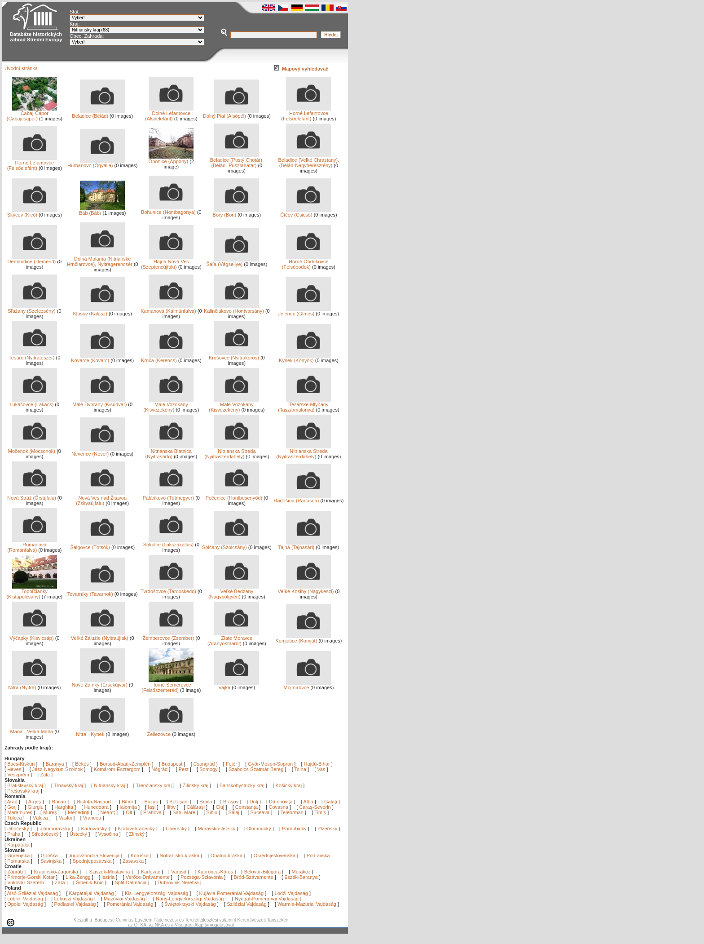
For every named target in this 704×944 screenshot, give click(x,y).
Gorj (12, 807)
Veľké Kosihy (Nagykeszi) (306, 589)
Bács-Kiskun (21, 764)
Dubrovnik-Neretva (178, 882)
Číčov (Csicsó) (305, 212)
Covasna (278, 807)
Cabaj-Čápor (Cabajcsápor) (32, 113)
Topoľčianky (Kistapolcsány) (31, 591)
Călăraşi (196, 807)
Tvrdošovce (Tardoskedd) (168, 589)
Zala (45, 774)
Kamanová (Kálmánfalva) (168, 309)
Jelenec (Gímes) (304, 311)
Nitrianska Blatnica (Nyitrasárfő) (169, 451)
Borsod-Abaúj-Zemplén (125, 764)
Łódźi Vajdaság (291, 893)
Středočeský (45, 834)
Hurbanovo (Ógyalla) (96, 163)
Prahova (153, 812)
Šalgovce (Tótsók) (97, 545)
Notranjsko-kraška (180, 855)
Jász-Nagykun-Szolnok (57, 769)
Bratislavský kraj (25, 785)
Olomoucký (258, 828)
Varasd (178, 871)
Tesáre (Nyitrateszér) (33, 355)
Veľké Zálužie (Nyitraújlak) (99, 636)
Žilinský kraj (196, 785)
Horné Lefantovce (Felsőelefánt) (306, 113)
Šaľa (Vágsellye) (232, 262)
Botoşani (179, 801)
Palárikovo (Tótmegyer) (168, 496)
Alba (309, 801)
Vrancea (93, 817)
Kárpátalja (18, 844)
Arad (13, 801)
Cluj (220, 807)
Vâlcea (41, 817)
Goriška (49, 855)
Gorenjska (18, 855)
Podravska (318, 855)
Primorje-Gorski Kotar (31, 877)
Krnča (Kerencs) (167, 358)
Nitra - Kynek (100, 732)
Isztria (107, 877)
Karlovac (150, 871)
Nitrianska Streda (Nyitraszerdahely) (231, 451)
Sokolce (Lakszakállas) (168, 542)
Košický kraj (288, 785)
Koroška (140, 855)
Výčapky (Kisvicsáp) (33, 636)
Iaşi (152, 807)
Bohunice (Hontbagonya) (168, 210)
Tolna (300, 769)
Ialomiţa (128, 807)
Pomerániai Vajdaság (130, 904)
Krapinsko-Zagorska (56, 871)
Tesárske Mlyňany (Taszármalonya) (304, 404)
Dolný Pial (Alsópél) (231, 114)
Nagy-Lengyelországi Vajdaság (190, 898)
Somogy (208, 769)
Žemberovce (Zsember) (168, 636)
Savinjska (51, 861)
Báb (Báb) (102, 211)
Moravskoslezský (217, 828)
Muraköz (300, 871)
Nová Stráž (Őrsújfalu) (32, 496)
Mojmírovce (307, 685)
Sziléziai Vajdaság (246, 904)
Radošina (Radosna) (302, 498)
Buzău (151, 801)
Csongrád (204, 764)
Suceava (261, 812)
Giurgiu (36, 807)
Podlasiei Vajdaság (75, 904)
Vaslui (66, 817)
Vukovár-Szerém (25, 882)
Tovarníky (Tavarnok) (96, 592)
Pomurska (19, 861)
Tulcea (15, 817)
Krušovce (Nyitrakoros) (234, 355)
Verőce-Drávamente (148, 877)
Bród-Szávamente (253, 877)
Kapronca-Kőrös (215, 871)
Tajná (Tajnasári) (304, 545)
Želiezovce (170, 732)
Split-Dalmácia (130, 882)
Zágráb (15, 871)
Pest (184, 769)
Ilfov (172, 807)
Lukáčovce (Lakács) (33, 402)
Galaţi (331, 801)
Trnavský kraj (69, 785)
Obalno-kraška (227, 855)
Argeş (35, 801)
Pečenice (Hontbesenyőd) (234, 496)
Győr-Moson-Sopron (270, 764)
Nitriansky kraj (109, 785)
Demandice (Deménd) (32, 259)
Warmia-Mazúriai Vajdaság (306, 904)
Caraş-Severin (315, 807)
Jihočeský (18, 828)
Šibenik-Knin (90, 882)
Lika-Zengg (78, 877)
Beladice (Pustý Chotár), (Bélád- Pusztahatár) (237, 160)
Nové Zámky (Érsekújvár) (100, 682)
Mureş (50, 812)
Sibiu (213, 812)
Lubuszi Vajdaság (73, 898)
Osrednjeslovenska (275, 855)
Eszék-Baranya (301, 877)
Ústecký (78, 834)
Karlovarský (94, 828)
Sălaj (235, 812)
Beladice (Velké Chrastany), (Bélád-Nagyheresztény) (308, 160)
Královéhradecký (136, 828)
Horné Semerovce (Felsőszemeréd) (167, 685)
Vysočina (108, 834)
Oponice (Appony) (171, 159)
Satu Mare (184, 812)
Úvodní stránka (21, 68)
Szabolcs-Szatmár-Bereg (256, 769)
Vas (321, 769)
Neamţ (108, 812)
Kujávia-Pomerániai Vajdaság (231, 893)
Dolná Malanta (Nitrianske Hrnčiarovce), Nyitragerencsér (99, 259)
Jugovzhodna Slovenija (94, 855)
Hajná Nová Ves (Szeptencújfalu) (167, 262)
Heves (14, 769)
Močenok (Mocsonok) (32, 449)
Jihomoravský (55, 828)
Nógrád (159, 769)
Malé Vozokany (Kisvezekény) (168, 404)
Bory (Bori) (236, 212)
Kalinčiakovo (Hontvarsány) (234, 309)
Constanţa (247, 807)
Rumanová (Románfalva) (32, 545)
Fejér (231, 764)
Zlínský (137, 834)
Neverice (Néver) (98, 451)
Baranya (55, 764)
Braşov (231, 801)
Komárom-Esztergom (117, 769)
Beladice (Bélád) (98, 114)
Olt (129, 812)
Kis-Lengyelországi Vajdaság (156, 893)
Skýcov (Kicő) (32, 212)
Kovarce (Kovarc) (98, 358)
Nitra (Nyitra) (32, 685)
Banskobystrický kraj (242, 785)
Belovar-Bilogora (262, 871)
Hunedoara (97, 807)
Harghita (64, 807)
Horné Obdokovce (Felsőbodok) (306, 262)
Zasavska (133, 861)
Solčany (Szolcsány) (230, 545)
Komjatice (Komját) (303, 638)
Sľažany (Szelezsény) (32, 309)
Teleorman (293, 812)
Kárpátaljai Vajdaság (91, 893)
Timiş (320, 812)
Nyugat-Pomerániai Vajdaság (267, 898)
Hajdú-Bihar (317, 764)
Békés (82, 764)
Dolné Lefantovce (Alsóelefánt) (169, 113)
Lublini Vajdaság (25, 898)
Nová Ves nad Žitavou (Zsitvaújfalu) (101, 498)
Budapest (172, 764)
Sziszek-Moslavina (109, 871)
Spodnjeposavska (92, 861)
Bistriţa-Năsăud (94, 801)
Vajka (236, 685)
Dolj (255, 801)
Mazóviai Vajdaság (124, 898)
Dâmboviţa (281, 801)
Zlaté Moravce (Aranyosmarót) (233, 638)
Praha (13, 834)
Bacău (59, 801)
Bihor (128, 801)
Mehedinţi (79, 812)
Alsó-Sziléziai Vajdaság (32, 893)
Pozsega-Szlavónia (201, 877)
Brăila (206, 801)
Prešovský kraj (23, 790)
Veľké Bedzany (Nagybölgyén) (233, 591)
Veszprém (18, 774)
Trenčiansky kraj (154, 785)
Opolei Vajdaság (25, 904)
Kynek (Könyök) (305, 358)
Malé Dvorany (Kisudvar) (99, 402)
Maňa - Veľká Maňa (33, 729)
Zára (60, 882)
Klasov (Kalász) (99, 311)
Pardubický (294, 828)
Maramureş (20, 812)
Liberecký (176, 828)
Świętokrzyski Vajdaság (190, 904)
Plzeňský (327, 828)
